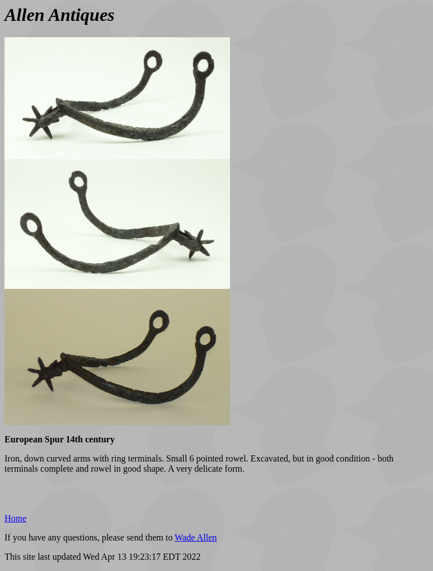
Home (15, 518)
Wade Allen (196, 537)
